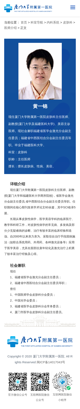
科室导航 (37, 22)
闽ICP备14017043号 (51, 362)
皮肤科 (67, 22)
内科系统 (53, 22)
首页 (24, 22)
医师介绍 (10, 28)
